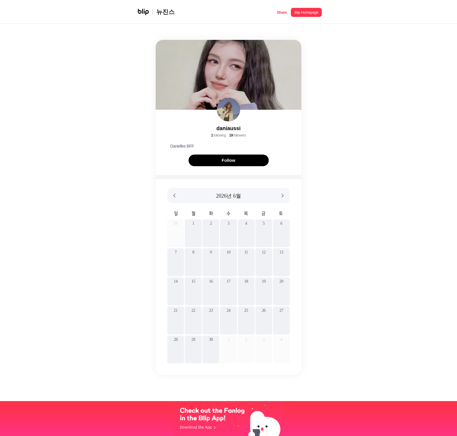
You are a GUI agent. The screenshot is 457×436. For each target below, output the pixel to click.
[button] (281, 12)
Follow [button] (228, 160)
